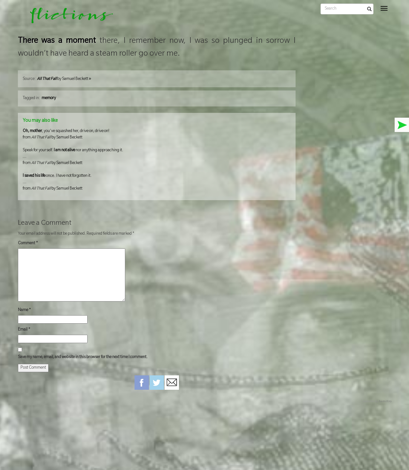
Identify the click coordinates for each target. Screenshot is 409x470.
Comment (28, 243)
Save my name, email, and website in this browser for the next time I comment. (83, 357)
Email (24, 330)
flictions (67, 18)
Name (24, 310)
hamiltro (385, 401)
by (64, 79)
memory (49, 98)
